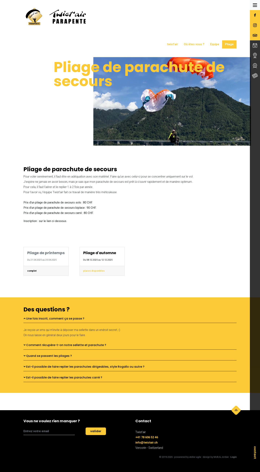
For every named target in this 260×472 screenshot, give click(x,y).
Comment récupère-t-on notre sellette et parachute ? (65, 345)
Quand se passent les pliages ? (48, 356)
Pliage (229, 44)
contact (255, 452)
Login (233, 457)
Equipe (214, 44)
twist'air (172, 44)
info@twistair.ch (146, 442)
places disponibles (94, 270)
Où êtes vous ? (194, 44)
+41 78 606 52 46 (146, 437)
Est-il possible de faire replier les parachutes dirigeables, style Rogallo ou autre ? (84, 367)
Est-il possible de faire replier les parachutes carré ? (63, 377)
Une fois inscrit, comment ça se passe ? (54, 318)
